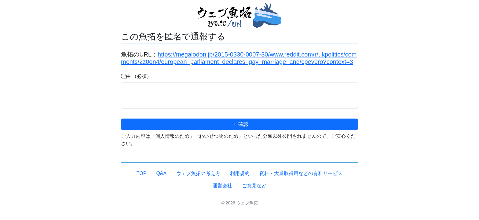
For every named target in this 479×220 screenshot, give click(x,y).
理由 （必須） (136, 76)
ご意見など (254, 185)
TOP (142, 173)
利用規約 (240, 173)
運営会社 (222, 185)
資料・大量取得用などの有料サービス (300, 173)
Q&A (161, 173)
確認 (239, 124)
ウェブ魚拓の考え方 (198, 173)
